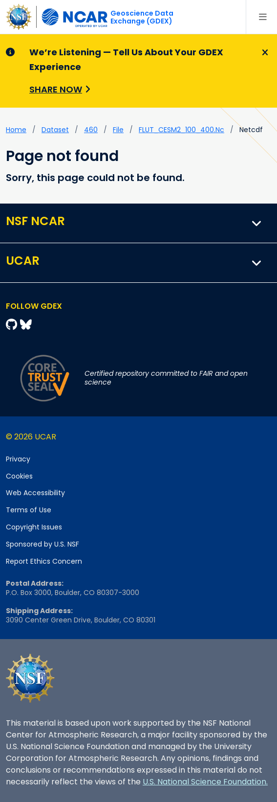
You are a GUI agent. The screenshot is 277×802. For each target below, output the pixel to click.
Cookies (19, 476)
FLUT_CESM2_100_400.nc (181, 130)
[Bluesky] (26, 325)
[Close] (263, 53)
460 (91, 130)
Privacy (18, 459)
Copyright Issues (34, 527)
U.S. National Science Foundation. (205, 781)
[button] (257, 223)
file (118, 130)
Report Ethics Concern (44, 561)
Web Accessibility (35, 493)
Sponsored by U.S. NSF (42, 544)
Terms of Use (28, 510)
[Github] (13, 325)
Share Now (55, 89)
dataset (55, 130)
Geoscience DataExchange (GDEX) (141, 17)
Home (16, 130)
